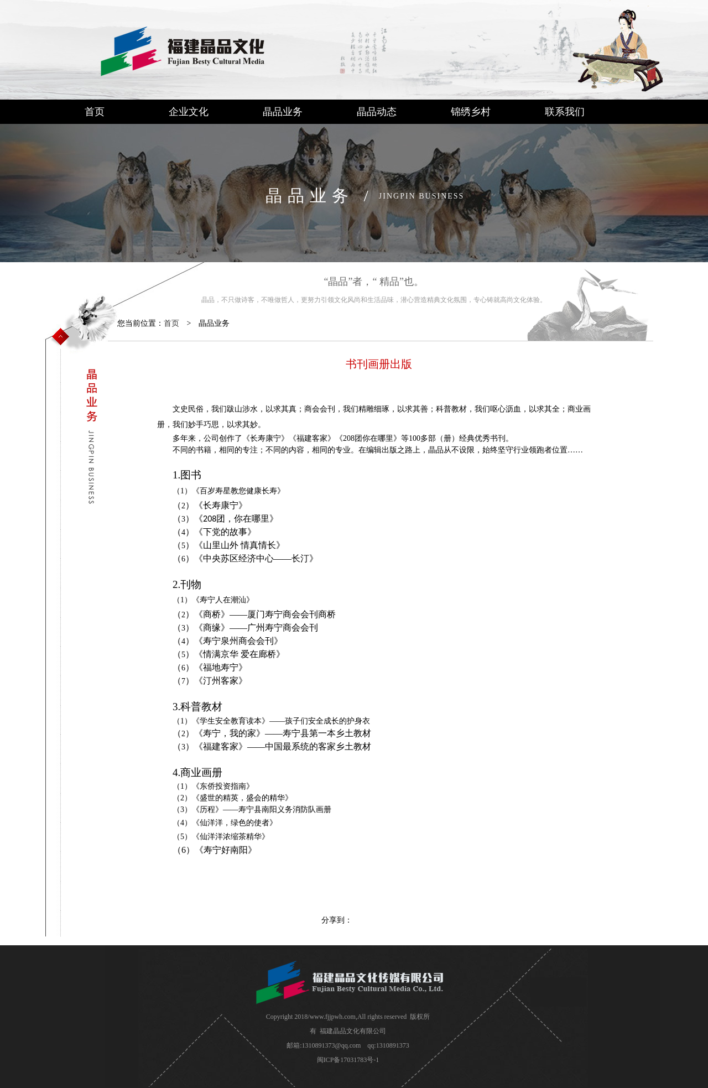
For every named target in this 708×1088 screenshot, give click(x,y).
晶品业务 (283, 111)
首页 (95, 111)
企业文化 (189, 111)
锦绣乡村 (471, 111)
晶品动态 (377, 111)
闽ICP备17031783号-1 (348, 1060)
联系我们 (565, 111)
